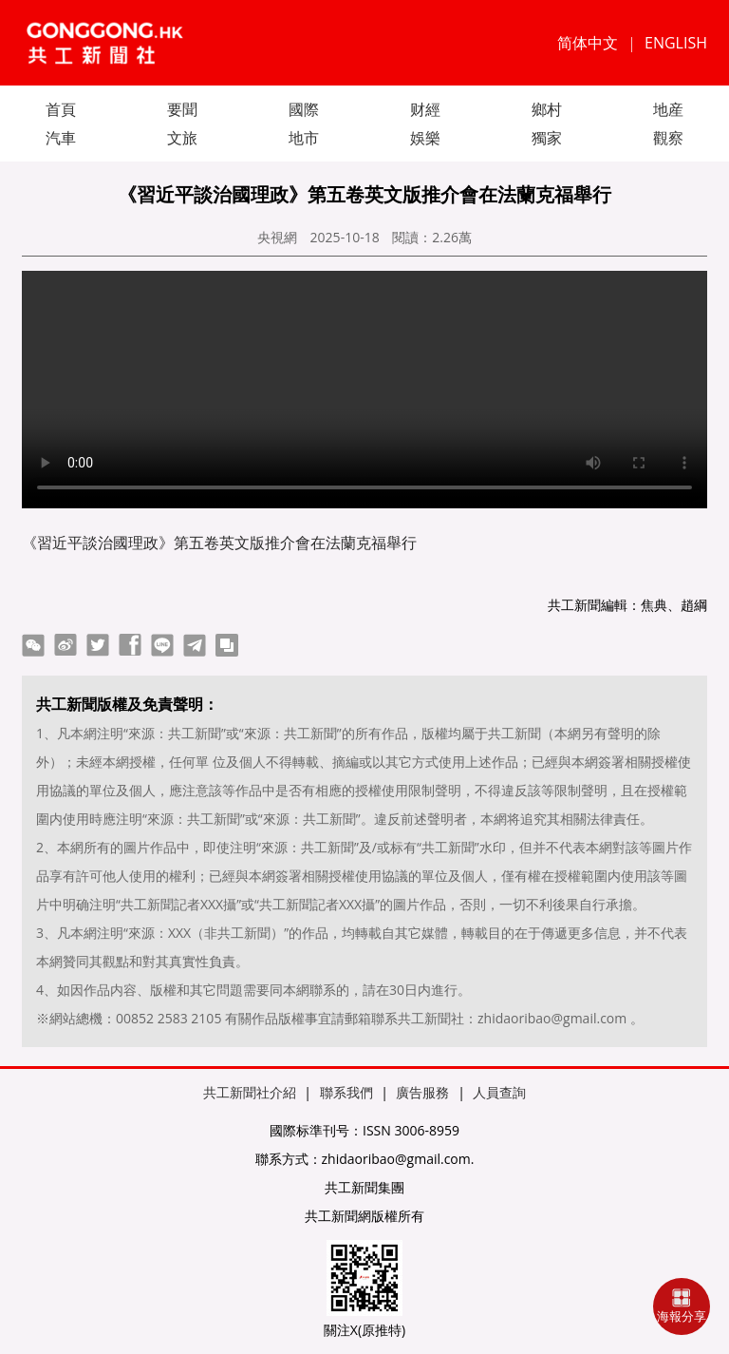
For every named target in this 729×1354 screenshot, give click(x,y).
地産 (668, 109)
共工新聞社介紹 (249, 1092)
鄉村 (547, 109)
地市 (304, 137)
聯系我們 (346, 1092)
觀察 (668, 137)
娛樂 (425, 137)
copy (226, 645)
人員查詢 (499, 1092)
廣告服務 (422, 1092)
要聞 (182, 109)
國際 (304, 109)
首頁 (61, 109)
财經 (425, 109)
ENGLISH (676, 42)
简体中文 (587, 42)
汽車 (61, 137)
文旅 (182, 137)
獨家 (547, 137)
